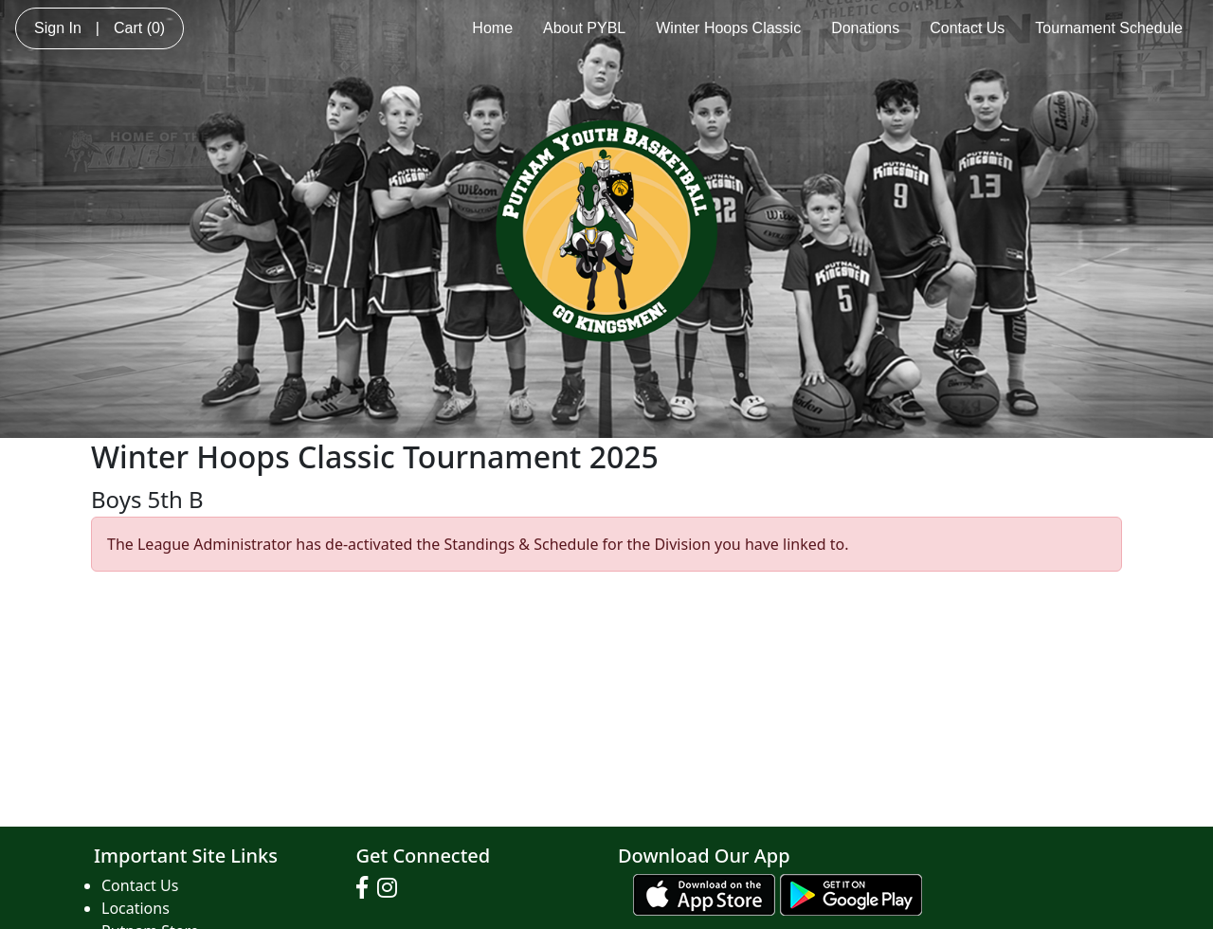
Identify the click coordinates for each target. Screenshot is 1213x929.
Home (492, 28)
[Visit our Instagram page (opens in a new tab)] (392, 888)
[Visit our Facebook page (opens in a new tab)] (366, 888)
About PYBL (584, 28)
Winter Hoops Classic (728, 28)
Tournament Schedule (1109, 28)
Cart (139, 28)
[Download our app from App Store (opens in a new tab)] (704, 893)
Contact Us (967, 28)
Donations (865, 28)
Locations (135, 908)
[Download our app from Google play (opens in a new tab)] (851, 893)
